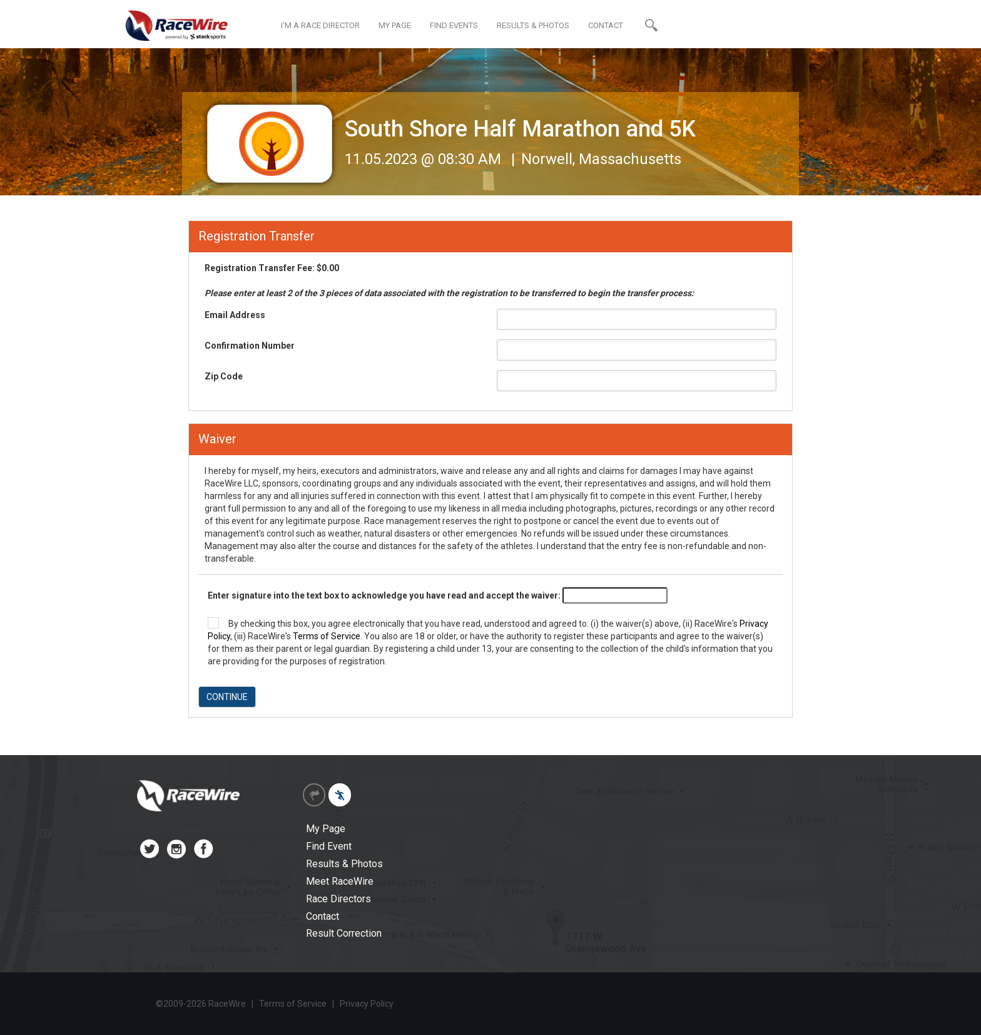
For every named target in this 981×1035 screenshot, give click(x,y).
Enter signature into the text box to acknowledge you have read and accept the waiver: (384, 595)
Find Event (329, 846)
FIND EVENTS (454, 25)
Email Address (235, 315)
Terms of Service (326, 636)
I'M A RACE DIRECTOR (320, 25)
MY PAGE (395, 25)
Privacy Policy (367, 1004)
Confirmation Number (250, 346)
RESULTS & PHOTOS (533, 25)
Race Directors (338, 899)
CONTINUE (227, 697)
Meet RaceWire (340, 881)
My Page (325, 829)
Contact (322, 916)
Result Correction (344, 933)
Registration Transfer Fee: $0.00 (449, 280)
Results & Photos (344, 864)
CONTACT (605, 25)
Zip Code (224, 376)
